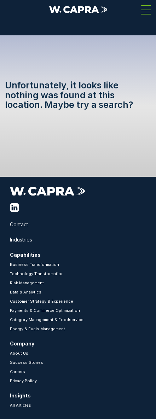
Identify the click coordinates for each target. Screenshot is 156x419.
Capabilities (25, 255)
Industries (21, 240)
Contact (19, 224)
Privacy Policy (23, 380)
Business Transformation (34, 264)
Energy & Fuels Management (37, 328)
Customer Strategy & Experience (41, 301)
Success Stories (26, 362)
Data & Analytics (25, 292)
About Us (19, 353)
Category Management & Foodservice (46, 319)
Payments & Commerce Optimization (45, 310)
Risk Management (27, 282)
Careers (17, 371)
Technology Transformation (37, 273)
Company (22, 344)
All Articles (20, 405)
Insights (20, 395)
